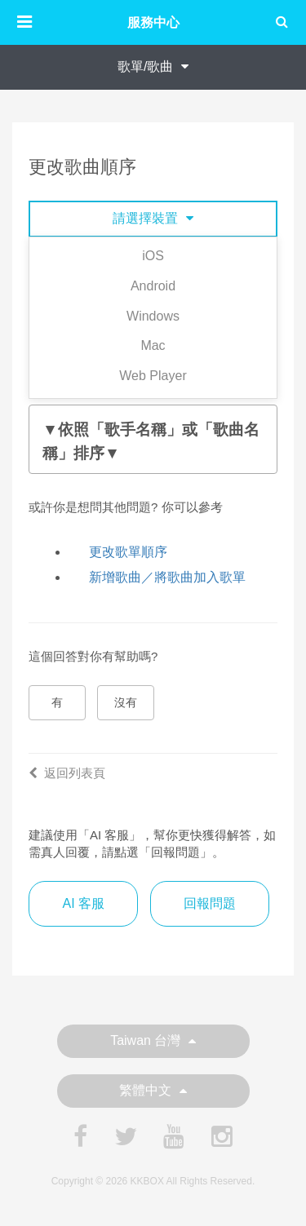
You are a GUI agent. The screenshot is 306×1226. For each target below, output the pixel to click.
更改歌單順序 (128, 552)
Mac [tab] (152, 345)
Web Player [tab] (152, 376)
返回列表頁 (67, 773)
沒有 (125, 702)
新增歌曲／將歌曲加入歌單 (167, 577)
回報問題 (210, 903)
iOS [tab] (153, 256)
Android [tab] (153, 286)
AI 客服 (83, 903)
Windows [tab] (153, 316)
